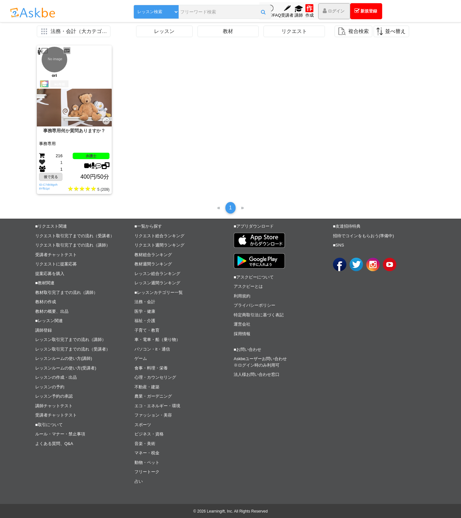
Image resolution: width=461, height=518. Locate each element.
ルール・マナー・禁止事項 (60, 434)
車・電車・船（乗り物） (157, 339)
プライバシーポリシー (254, 305)
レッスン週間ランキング (157, 282)
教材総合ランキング (153, 254)
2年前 (59, 84)
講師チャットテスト (54, 405)
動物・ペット (146, 462)
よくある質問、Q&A (54, 443)
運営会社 (242, 324)
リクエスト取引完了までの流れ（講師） (72, 245)
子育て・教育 (146, 330)
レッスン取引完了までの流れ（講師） (70, 339)
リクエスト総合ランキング (159, 235)
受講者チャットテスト (56, 254)
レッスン (164, 31)
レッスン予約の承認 (54, 396)
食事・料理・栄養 (151, 368)
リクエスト (294, 31)
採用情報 (242, 333)
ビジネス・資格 (149, 434)
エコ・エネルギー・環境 (157, 405)
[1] (230, 208)
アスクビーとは (248, 286)
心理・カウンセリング (155, 377)
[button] (235, 11)
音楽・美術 (144, 443)
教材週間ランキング (153, 264)
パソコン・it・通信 (152, 349)
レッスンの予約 (49, 386)
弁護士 (91, 156)
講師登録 (43, 330)
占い (138, 481)
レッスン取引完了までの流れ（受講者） (72, 349)
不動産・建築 (146, 386)
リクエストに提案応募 (56, 264)
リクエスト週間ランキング (159, 245)
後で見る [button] (51, 177)
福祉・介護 (144, 320)
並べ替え (395, 31)
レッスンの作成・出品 (56, 377)
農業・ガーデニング (153, 396)
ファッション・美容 (153, 415)
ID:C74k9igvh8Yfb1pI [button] (48, 186)
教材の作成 (45, 301)
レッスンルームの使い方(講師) (63, 358)
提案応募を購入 (49, 273)
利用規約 (242, 296)
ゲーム (140, 358)
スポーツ (142, 424)
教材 (228, 31)
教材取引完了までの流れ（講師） (66, 292)
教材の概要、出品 (52, 311)
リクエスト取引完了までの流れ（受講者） (74, 235)
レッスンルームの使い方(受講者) (65, 368)
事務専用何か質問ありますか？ (74, 130)
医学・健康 (144, 311)
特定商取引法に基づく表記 (259, 314)
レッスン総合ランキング (157, 273)
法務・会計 (144, 301)
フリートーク (146, 471)
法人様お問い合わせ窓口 (256, 374)
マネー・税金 (146, 452)
